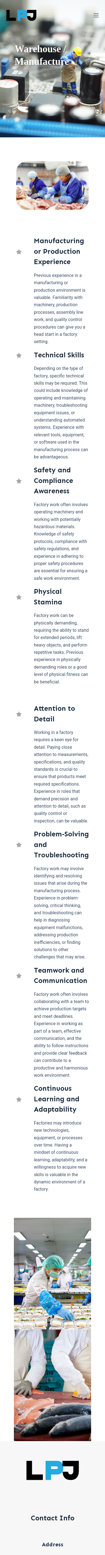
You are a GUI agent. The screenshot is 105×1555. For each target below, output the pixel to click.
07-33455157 (52, 1517)
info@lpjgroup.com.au (52, 1487)
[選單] (96, 15)
